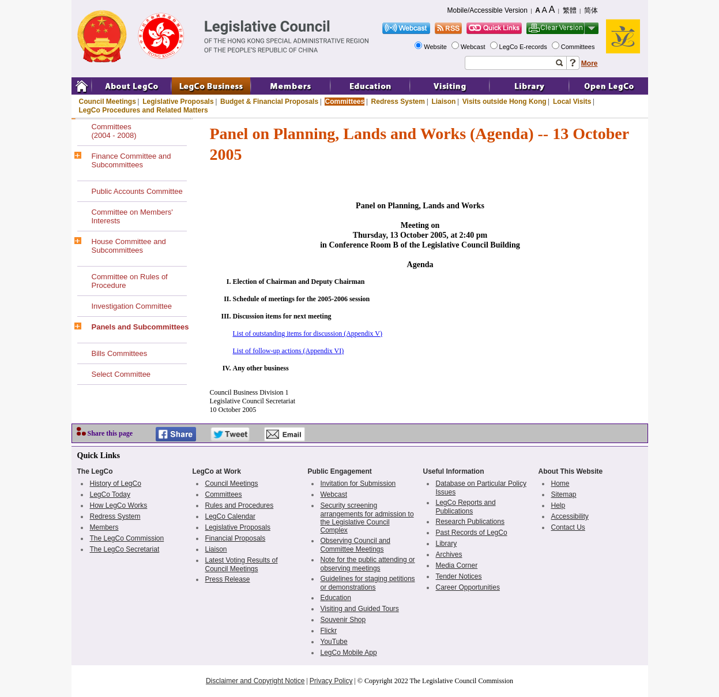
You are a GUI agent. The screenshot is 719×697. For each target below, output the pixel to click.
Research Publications (470, 522)
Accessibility (570, 516)
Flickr (329, 631)
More (589, 63)
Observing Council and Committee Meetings (355, 545)
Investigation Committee (132, 306)
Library (446, 543)
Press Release (227, 579)
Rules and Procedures (239, 505)
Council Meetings (107, 102)
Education (336, 598)
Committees (579, 46)
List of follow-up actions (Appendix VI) (288, 351)
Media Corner (457, 565)
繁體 (570, 10)
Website (436, 46)
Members (104, 527)
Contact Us (568, 527)
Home (560, 483)
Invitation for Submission (358, 483)
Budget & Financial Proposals (269, 102)
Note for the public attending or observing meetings (368, 564)
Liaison (443, 102)
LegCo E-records (524, 46)
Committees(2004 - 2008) (114, 131)
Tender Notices (459, 576)
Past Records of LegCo (471, 533)
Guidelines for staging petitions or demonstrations (368, 583)
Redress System (398, 102)
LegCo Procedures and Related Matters (143, 110)
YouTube (334, 642)
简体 (591, 10)
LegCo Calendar (230, 516)
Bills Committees (120, 353)
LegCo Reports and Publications (466, 507)
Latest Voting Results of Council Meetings (241, 564)
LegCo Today (110, 494)
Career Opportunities (468, 587)
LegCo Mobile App (349, 653)
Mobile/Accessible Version (487, 10)
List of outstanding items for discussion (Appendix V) (307, 333)
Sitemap (564, 494)
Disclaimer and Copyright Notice (255, 681)
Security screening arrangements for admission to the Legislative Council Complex (367, 517)
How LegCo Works (119, 505)
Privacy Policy (331, 681)
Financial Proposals (235, 538)
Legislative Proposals (177, 102)
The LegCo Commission (127, 538)
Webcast (474, 46)
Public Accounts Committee (137, 191)
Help (558, 505)
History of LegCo (115, 483)
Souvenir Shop (343, 620)
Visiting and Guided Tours (360, 609)
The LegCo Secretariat (125, 549)
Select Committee (121, 374)
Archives (449, 554)
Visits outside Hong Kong (504, 102)
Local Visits (572, 102)
